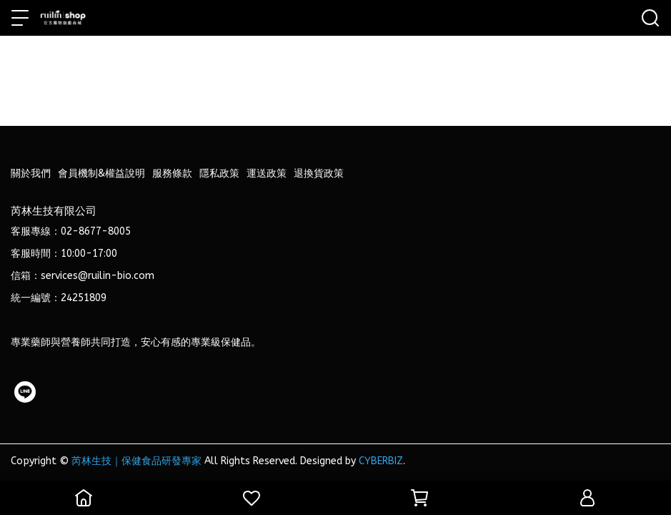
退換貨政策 (319, 173)
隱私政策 (219, 173)
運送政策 (267, 173)
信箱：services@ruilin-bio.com (82, 276)
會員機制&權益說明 (101, 173)
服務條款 (172, 173)
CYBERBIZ (381, 461)
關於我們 (31, 173)
